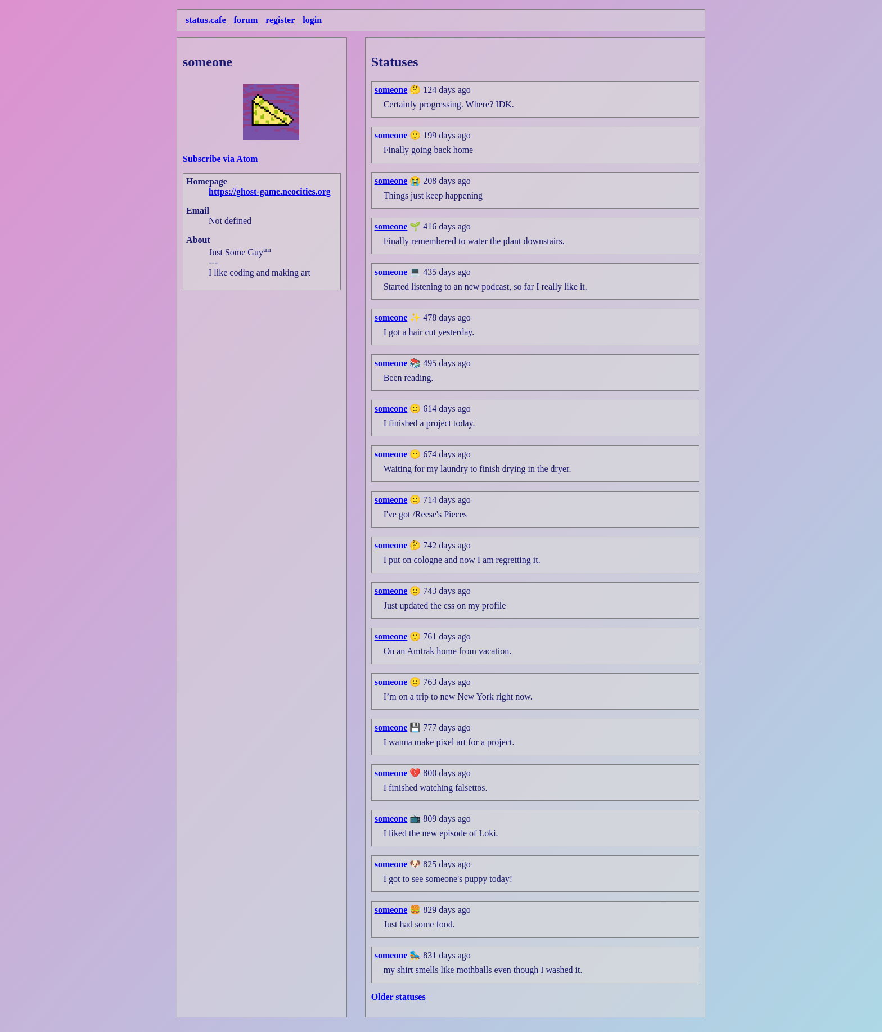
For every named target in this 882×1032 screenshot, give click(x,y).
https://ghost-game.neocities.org (270, 191)
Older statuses (398, 997)
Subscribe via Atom (220, 159)
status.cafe (206, 20)
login (312, 20)
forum (246, 20)
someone (391, 89)
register (280, 20)
